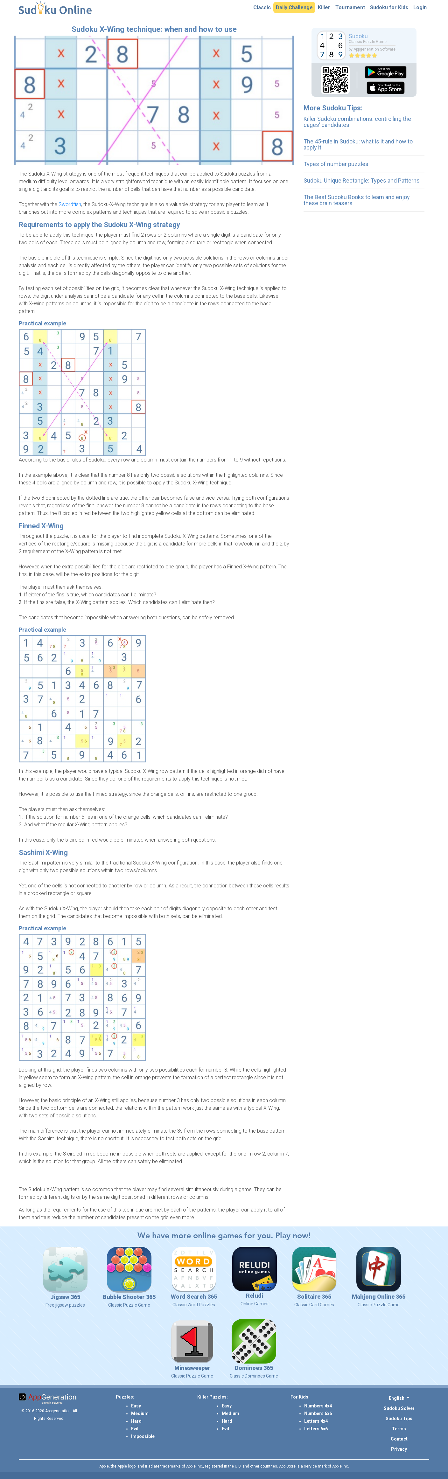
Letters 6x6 (316, 1428)
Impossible (143, 1436)
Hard (136, 1421)
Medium (140, 1413)
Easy (136, 1405)
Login (421, 7)
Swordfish (70, 204)
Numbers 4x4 (318, 1405)
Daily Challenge (295, 7)
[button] (399, 1398)
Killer (325, 7)
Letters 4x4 (316, 1421)
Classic (263, 7)
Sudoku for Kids (390, 7)
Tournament (351, 7)
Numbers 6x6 (318, 1413)
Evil (134, 1428)
